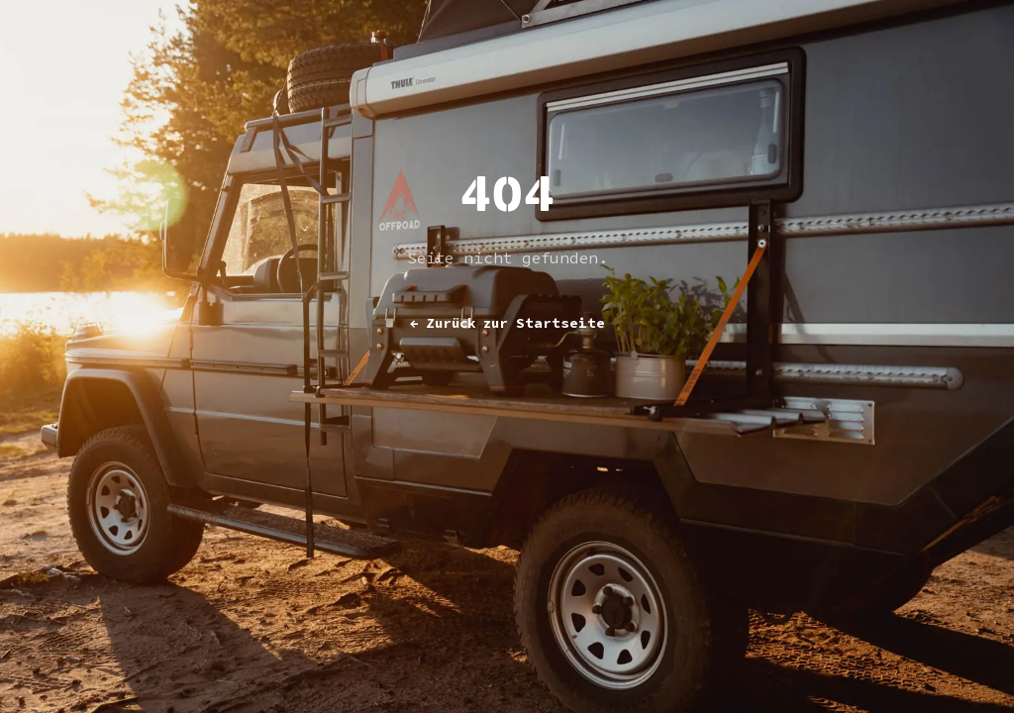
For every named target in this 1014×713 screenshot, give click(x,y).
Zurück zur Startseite (507, 323)
